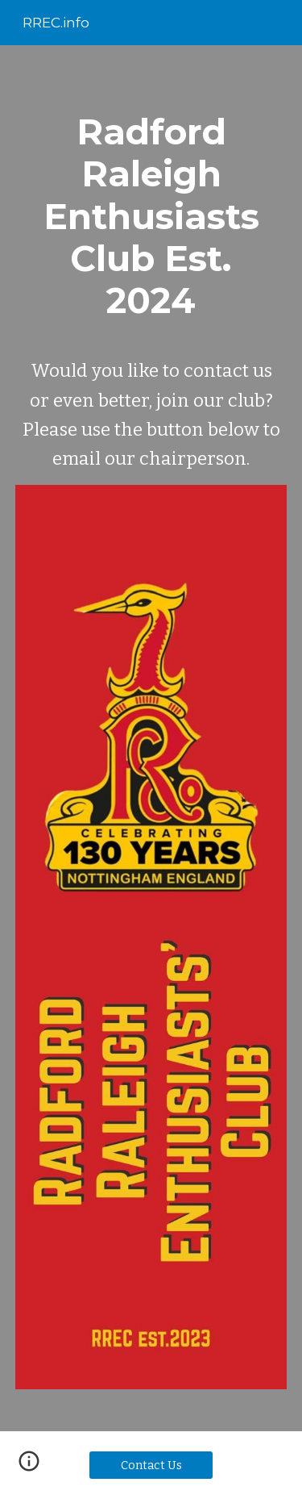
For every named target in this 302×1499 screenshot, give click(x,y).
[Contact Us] (151, 1465)
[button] (29, 1466)
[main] (151, 286)
